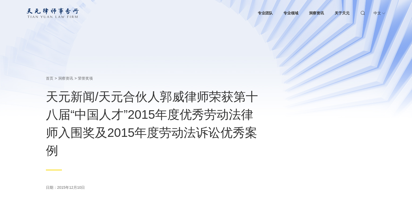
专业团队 (265, 13)
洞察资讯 (316, 13)
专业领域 (290, 13)
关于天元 (342, 13)
